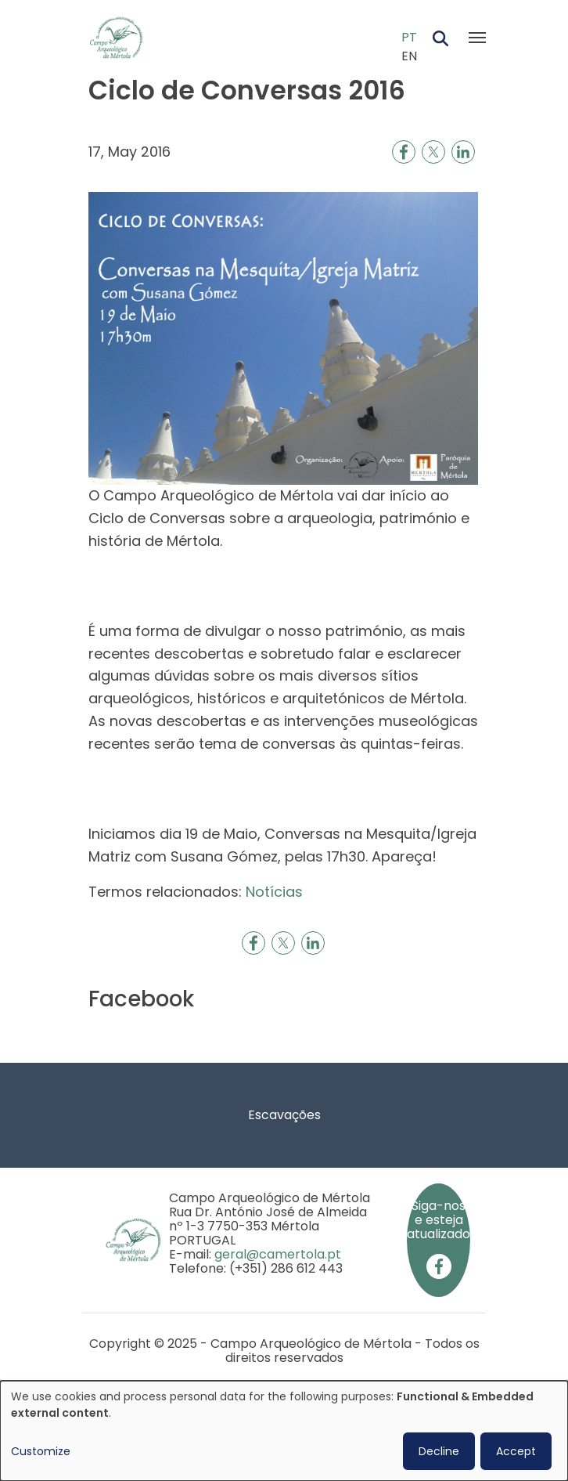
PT (409, 37)
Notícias (274, 891)
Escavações (284, 1115)
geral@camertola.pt (277, 1254)
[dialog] (284, 1431)
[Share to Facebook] (403, 152)
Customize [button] (40, 1451)
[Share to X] (433, 152)
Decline (439, 1451)
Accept (516, 1451)
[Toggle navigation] (477, 38)
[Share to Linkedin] (463, 152)
